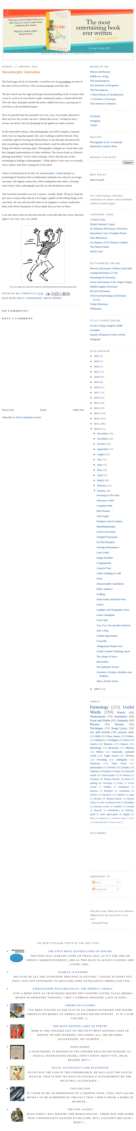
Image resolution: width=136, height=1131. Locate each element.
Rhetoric (108, 743)
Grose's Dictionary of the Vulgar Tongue (111, 282)
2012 (97, 418)
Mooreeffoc (102, 661)
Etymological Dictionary (103, 277)
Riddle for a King (99, 76)
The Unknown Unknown (103, 103)
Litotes (100, 604)
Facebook (95, 116)
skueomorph (64, 173)
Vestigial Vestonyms (107, 536)
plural (127, 779)
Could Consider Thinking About (113, 651)
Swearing (102, 759)
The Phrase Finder (99, 246)
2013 (97, 413)
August (101, 454)
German (130, 806)
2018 (97, 387)
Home (43, 409)
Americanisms (108, 775)
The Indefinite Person (107, 666)
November (103, 438)
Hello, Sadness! (104, 588)
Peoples (106, 771)
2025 (97, 356)
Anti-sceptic (102, 516)
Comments (99, 889)
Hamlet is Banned (73, 972)
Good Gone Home (105, 531)
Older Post (78, 409)
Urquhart (120, 794)
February (102, 485)
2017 (97, 392)
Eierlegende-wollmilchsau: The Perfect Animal (73, 988)
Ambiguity (121, 759)
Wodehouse (123, 787)
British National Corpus (102, 224)
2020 (97, 376)
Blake (92, 818)
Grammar (94, 779)
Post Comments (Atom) (28, 417)
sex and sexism (100, 732)
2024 (97, 361)
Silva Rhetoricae (98, 237)
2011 (97, 423)
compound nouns (100, 822)
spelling (93, 783)
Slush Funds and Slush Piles (111, 599)
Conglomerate (103, 562)
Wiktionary (96, 308)
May (100, 469)
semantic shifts (126, 732)
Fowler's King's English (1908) (106, 325)
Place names (113, 736)
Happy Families (104, 557)
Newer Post (8, 409)
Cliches (93, 794)
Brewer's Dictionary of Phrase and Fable (111, 268)
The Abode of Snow (106, 656)
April (100, 475)
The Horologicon (99, 89)
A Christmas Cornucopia (103, 98)
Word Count (96, 251)
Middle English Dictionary (104, 286)
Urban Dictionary (99, 304)
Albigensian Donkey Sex (109, 646)
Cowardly (101, 640)
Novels (119, 724)
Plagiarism (103, 818)
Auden (93, 743)
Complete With (104, 505)
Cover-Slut (102, 620)
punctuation (96, 767)
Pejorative (106, 794)
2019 (97, 382)
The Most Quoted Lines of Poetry (80, 1026)
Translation (124, 791)
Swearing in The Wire (107, 495)
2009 (97, 688)
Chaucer (124, 743)
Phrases (95, 724)
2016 (97, 397)
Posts (96, 882)
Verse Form (118, 763)
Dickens (129, 755)
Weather (107, 787)
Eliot (126, 739)
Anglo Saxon (111, 755)
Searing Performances (107, 547)
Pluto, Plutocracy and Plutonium (80, 1067)
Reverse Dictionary (100, 291)
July (99, 459)
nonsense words (101, 806)
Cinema (94, 771)
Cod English (80, 1088)
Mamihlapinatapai (105, 526)
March (101, 480)
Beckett (97, 798)
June (100, 464)
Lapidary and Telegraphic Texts (112, 609)
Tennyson (95, 763)
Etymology (99, 707)
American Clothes (80, 1005)
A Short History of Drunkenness (107, 94)
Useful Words (52, 298)
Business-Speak (114, 798)
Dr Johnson (124, 775)
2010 (97, 428)
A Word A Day (97, 219)
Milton (99, 751)
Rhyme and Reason (100, 71)
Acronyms (107, 783)
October (101, 443)
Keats (120, 783)
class (132, 818)
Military (129, 747)
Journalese (34, 298)
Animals (122, 720)
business (94, 791)
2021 (97, 371)
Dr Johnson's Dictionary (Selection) (108, 228)
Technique (96, 728)
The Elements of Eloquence (104, 85)
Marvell (98, 810)
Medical (99, 739)
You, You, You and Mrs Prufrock (113, 625)
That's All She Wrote (107, 681)
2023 (97, 366)
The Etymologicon (99, 80)
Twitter (93, 125)
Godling (100, 594)
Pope (117, 771)
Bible (98, 736)
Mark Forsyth (97, 179)
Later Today (102, 552)
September (103, 449)
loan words (115, 822)
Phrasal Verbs (114, 802)
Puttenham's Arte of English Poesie (108, 233)
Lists (102, 802)
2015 (97, 402)
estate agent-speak (109, 814)
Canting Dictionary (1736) (104, 272)
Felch (99, 578)
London (125, 767)
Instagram (95, 120)
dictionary (113, 747)
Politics (130, 736)
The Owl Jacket (80, 1109)
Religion (113, 739)
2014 (97, 408)
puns (132, 794)
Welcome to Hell (105, 500)
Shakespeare (98, 716)
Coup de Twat (103, 568)
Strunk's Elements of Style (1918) (107, 334)
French (111, 767)
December (103, 433)
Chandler (117, 806)
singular (126, 814)
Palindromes (113, 810)
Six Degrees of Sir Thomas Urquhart (109, 242)
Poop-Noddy (80, 1046)
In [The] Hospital (105, 542)
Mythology (96, 747)
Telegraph (95, 339)
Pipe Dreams (103, 510)
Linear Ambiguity (105, 614)
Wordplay (129, 802)
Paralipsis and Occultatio (109, 521)
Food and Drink (100, 720)
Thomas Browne (112, 779)
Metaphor (108, 791)
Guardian (45, 81)
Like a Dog (102, 630)
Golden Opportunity (106, 635)
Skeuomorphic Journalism (110, 583)
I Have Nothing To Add (108, 573)
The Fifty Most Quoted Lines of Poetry (80, 951)
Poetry (121, 712)
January (101, 490)
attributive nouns (119, 818)
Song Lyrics (119, 728)
